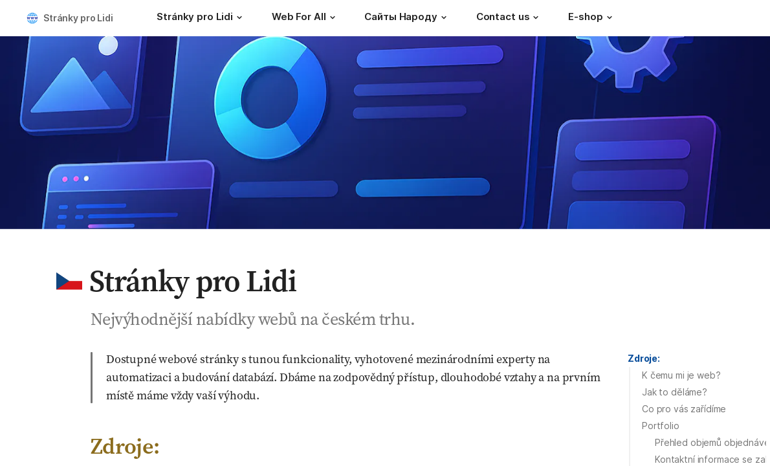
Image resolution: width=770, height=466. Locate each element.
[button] (239, 17)
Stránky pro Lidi (78, 17)
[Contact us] (509, 18)
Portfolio (660, 425)
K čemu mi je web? (681, 375)
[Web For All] (305, 18)
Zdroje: (644, 358)
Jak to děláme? (674, 391)
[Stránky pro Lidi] (201, 18)
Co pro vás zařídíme (684, 408)
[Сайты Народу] (407, 18)
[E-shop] (591, 18)
